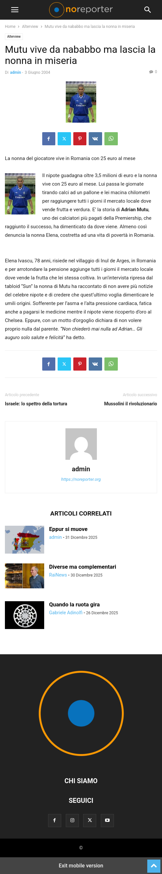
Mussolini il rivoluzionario (130, 403)
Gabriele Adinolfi (65, 612)
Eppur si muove (68, 529)
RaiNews (58, 575)
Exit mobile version (81, 866)
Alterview (30, 26)
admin (15, 72)
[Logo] (81, 761)
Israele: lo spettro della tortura (36, 403)
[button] (15, 10)
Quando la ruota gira (74, 604)
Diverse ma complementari (82, 566)
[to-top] (153, 863)
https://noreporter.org (81, 479)
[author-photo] (81, 459)
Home (10, 26)
